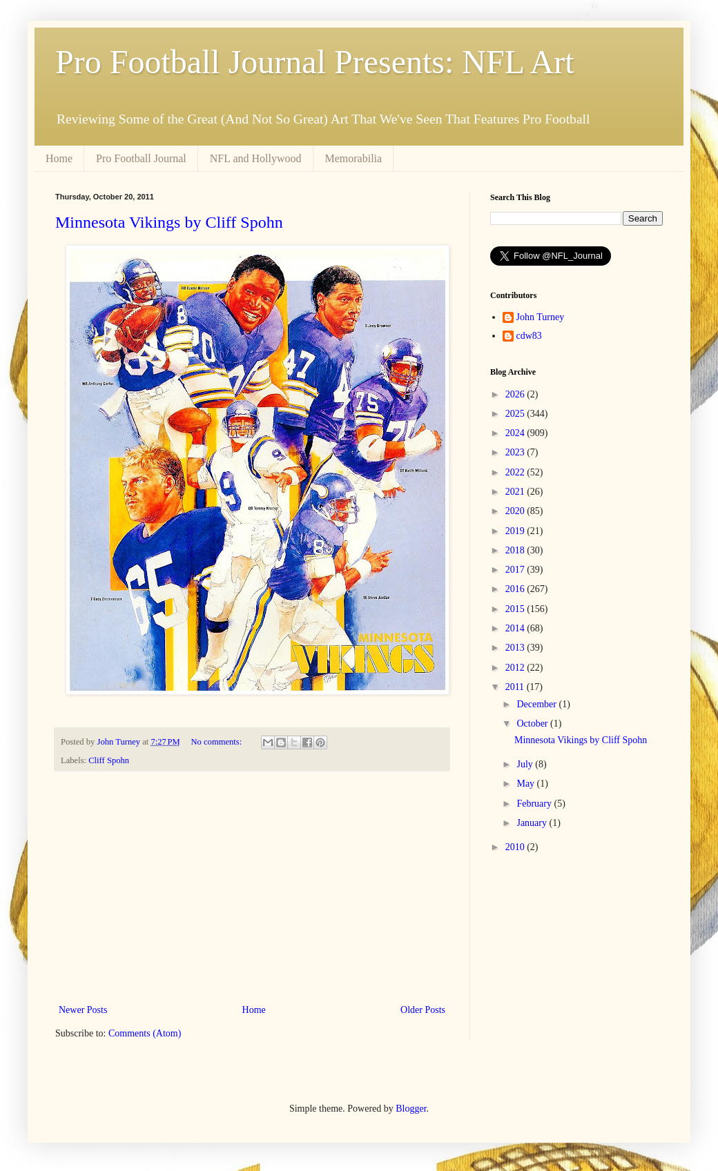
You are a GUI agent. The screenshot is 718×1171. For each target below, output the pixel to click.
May (526, 783)
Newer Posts (83, 1010)
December (537, 704)
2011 (516, 687)
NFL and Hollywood (256, 158)
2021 (516, 491)
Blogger (411, 1108)
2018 (516, 550)
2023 (516, 452)
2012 (516, 667)
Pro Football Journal (141, 158)
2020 (516, 511)
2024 (516, 433)
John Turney (540, 317)
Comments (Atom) (144, 1033)
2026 (516, 394)
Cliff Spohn (108, 760)
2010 (516, 847)
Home (59, 158)
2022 (516, 472)
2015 (516, 609)
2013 (516, 647)
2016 (516, 589)
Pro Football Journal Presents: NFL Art (314, 61)
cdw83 (529, 336)
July (525, 764)
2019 (516, 531)
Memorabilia (353, 158)
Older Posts (422, 1010)
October (533, 723)
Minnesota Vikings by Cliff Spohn (169, 222)
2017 (516, 569)
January (532, 823)
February (535, 803)
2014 (516, 628)
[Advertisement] (252, 887)
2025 (516, 414)
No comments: (217, 742)
